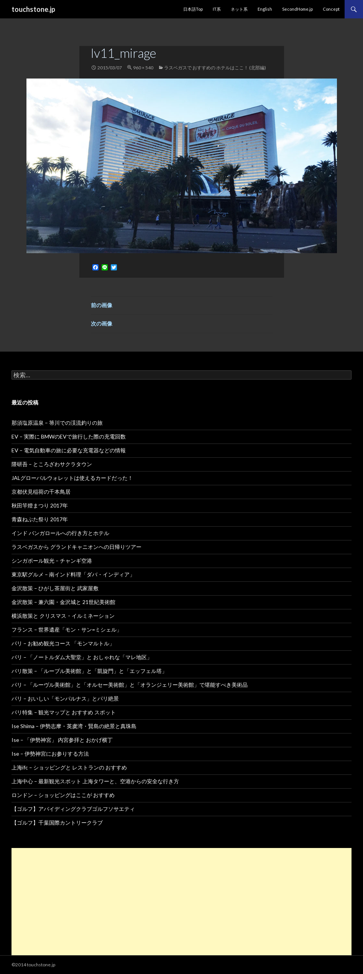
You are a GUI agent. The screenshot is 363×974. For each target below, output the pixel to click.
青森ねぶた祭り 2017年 (39, 519)
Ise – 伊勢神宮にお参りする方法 (50, 753)
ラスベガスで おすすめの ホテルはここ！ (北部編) (215, 67)
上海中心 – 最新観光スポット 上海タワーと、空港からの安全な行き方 (95, 781)
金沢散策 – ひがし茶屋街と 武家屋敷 (55, 588)
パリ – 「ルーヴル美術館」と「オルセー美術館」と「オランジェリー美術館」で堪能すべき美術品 (129, 684)
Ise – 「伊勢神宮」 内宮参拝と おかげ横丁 (62, 740)
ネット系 (239, 9)
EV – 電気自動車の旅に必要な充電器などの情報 (68, 450)
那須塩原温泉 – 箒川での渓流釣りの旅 (57, 422)
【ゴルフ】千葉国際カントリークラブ (57, 822)
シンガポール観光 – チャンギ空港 (51, 560)
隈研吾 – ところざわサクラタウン (51, 464)
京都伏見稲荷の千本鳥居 (41, 491)
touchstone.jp (33, 9)
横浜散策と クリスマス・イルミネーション (63, 615)
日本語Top (193, 9)
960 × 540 (143, 67)
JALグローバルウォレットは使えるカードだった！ (72, 478)
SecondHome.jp (297, 9)
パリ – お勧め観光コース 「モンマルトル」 (63, 643)
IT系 (217, 9)
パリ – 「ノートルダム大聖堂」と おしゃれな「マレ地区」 (81, 657)
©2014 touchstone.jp (33, 964)
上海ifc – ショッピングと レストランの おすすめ (69, 767)
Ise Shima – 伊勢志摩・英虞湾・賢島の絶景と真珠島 (73, 726)
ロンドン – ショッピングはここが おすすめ (63, 795)
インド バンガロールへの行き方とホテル (60, 533)
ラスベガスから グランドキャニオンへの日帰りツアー (76, 546)
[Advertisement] (181, 901)
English (265, 9)
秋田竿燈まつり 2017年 (39, 505)
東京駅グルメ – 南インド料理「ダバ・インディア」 (73, 574)
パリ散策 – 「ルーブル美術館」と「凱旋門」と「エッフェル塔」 (89, 671)
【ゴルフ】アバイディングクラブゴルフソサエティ (73, 808)
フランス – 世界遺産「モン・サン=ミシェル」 (66, 629)
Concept (331, 9)
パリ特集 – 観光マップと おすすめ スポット (63, 712)
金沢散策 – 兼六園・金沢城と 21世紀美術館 (63, 602)
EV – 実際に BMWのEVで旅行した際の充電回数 (68, 436)
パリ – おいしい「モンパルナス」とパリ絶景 (65, 698)
